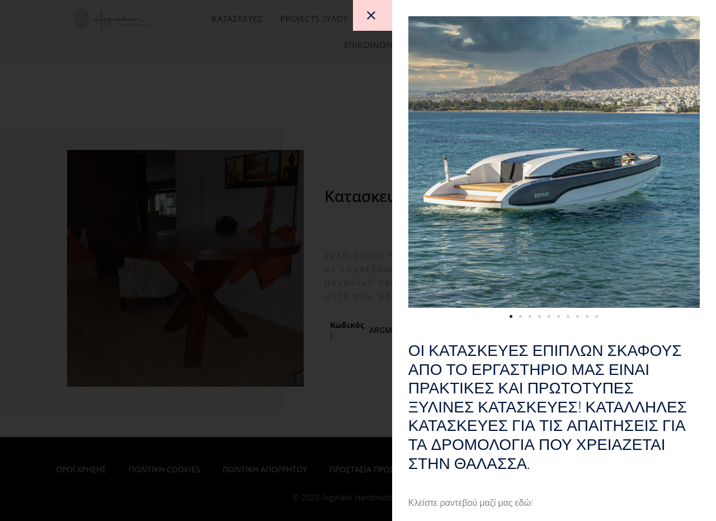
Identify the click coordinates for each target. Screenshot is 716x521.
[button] (538, 316)
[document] (358, 260)
